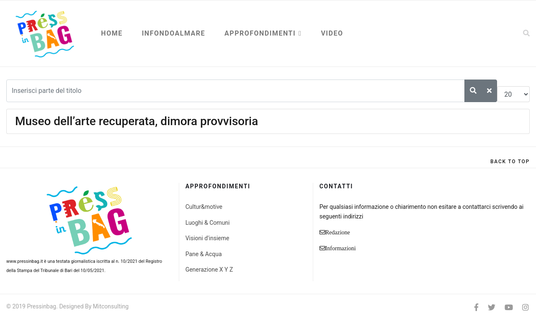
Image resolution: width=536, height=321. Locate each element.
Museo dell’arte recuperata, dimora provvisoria (136, 121)
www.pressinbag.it (24, 261)
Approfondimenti (260, 33)
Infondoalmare (173, 33)
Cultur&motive (204, 206)
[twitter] (491, 307)
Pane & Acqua (204, 254)
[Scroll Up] (510, 161)
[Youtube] (509, 307)
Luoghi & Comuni (208, 222)
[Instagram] (525, 307)
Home (111, 33)
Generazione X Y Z (209, 269)
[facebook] (476, 307)
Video (332, 33)
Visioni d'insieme (207, 238)
